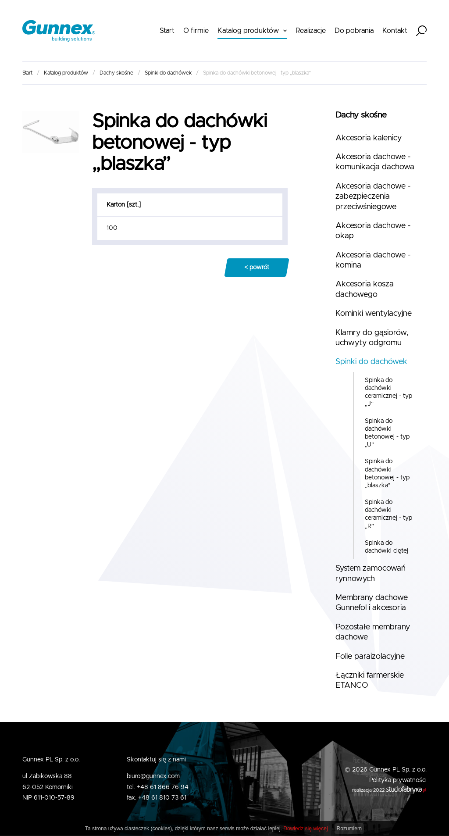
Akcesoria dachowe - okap (372, 231)
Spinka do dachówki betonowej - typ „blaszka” (387, 473)
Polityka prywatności (398, 780)
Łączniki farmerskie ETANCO (369, 681)
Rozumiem (349, 828)
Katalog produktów (248, 30)
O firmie (196, 30)
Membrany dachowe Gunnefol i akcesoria (371, 603)
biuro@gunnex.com (153, 776)
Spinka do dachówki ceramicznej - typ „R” (388, 514)
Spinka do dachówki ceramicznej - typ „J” (388, 392)
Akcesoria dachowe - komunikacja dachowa (374, 162)
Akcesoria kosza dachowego (364, 289)
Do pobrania (354, 30)
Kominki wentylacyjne (373, 314)
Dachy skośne (116, 72)
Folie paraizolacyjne (370, 657)
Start (167, 30)
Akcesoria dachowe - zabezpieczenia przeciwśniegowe (372, 196)
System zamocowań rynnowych (370, 573)
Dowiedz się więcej (305, 828)
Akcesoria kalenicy (368, 138)
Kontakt (394, 30)
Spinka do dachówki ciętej (386, 547)
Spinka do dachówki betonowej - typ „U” (387, 433)
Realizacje (311, 30)
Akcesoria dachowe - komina (372, 260)
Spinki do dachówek (168, 72)
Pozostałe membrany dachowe (372, 632)
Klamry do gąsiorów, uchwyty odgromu (371, 338)
